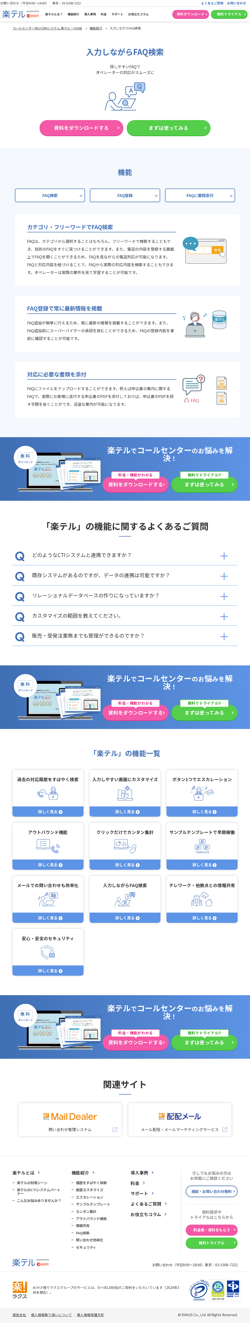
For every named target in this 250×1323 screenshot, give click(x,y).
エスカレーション (89, 1197)
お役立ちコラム (138, 14)
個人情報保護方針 (90, 1314)
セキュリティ (86, 1247)
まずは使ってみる (168, 127)
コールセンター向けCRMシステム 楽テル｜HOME (47, 28)
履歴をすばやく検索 (91, 1182)
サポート (117, 14)
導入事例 (90, 14)
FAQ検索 (50, 195)
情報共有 (83, 1225)
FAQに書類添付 (200, 195)
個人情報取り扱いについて (51, 1314)
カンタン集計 (86, 1211)
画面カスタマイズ (89, 1189)
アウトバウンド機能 (91, 1218)
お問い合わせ (236, 3)
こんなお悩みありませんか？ (39, 1200)
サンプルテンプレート (93, 1204)
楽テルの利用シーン (32, 1182)
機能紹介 (73, 14)
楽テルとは (23, 1173)
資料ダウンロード (191, 13)
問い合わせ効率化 (89, 1240)
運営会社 (19, 1314)
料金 (104, 14)
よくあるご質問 (212, 3)
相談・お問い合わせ (211, 1191)
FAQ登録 (125, 195)
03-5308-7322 (71, 3)
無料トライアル (229, 13)
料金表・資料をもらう (211, 1229)
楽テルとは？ (54, 14)
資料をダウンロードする (81, 127)
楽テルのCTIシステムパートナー (38, 1191)
